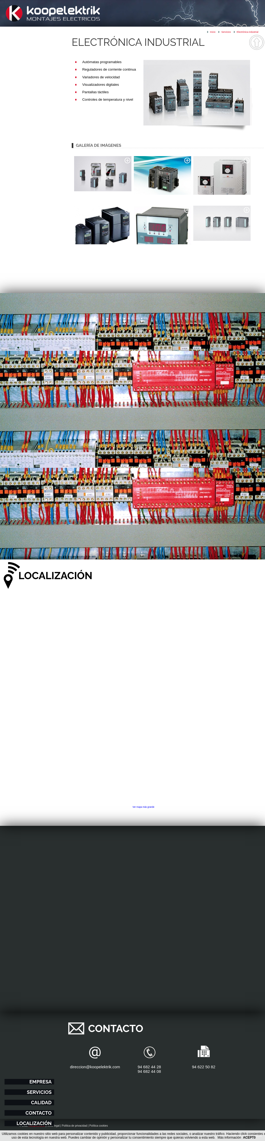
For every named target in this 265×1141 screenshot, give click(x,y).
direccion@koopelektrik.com (95, 1067)
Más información (229, 1137)
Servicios (39, 1092)
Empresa (40, 1082)
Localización (34, 1123)
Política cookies (98, 1125)
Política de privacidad (74, 1125)
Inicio (213, 32)
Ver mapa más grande (143, 807)
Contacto (39, 1113)
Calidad (41, 1102)
